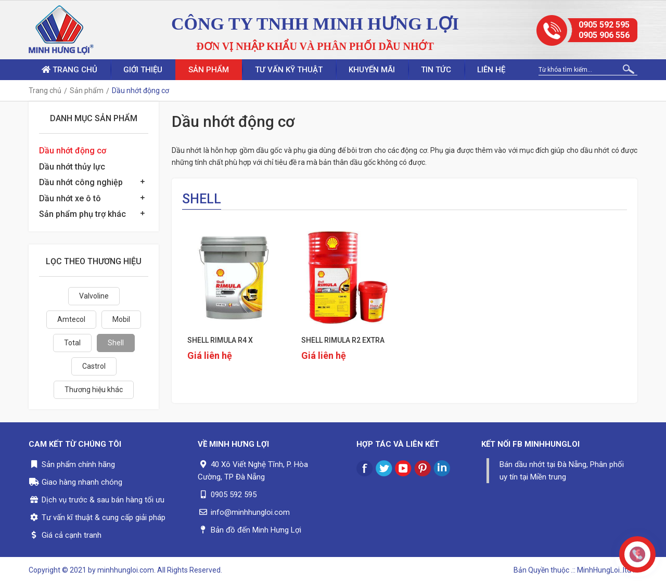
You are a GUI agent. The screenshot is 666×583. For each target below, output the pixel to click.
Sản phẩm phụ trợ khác (82, 214)
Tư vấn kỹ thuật (289, 69)
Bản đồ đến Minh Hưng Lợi (256, 530)
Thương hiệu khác (94, 389)
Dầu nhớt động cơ (72, 151)
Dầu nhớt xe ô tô (70, 198)
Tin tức (436, 69)
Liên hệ (491, 69)
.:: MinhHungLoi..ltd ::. (604, 570)
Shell (116, 343)
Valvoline (94, 296)
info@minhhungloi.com (250, 512)
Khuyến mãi (372, 69)
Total (72, 343)
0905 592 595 (604, 25)
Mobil (121, 319)
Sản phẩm (208, 69)
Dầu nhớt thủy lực (72, 167)
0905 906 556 (604, 35)
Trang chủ (69, 69)
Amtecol (71, 319)
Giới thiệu (142, 69)
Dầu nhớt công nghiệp (81, 182)
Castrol (94, 366)
